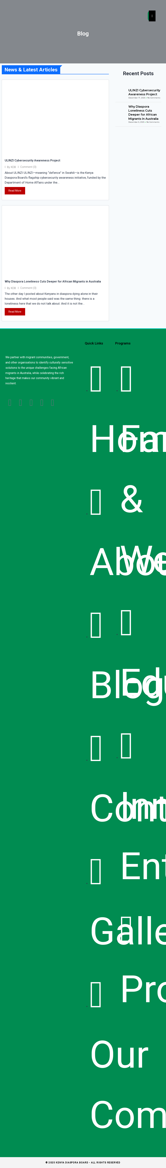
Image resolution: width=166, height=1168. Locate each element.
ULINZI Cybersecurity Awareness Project (32, 160)
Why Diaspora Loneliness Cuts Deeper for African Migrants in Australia (53, 281)
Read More (14, 190)
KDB (13, 167)
